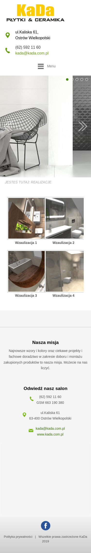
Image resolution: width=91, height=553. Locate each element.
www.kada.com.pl (50, 434)
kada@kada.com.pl (32, 53)
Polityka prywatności (18, 536)
